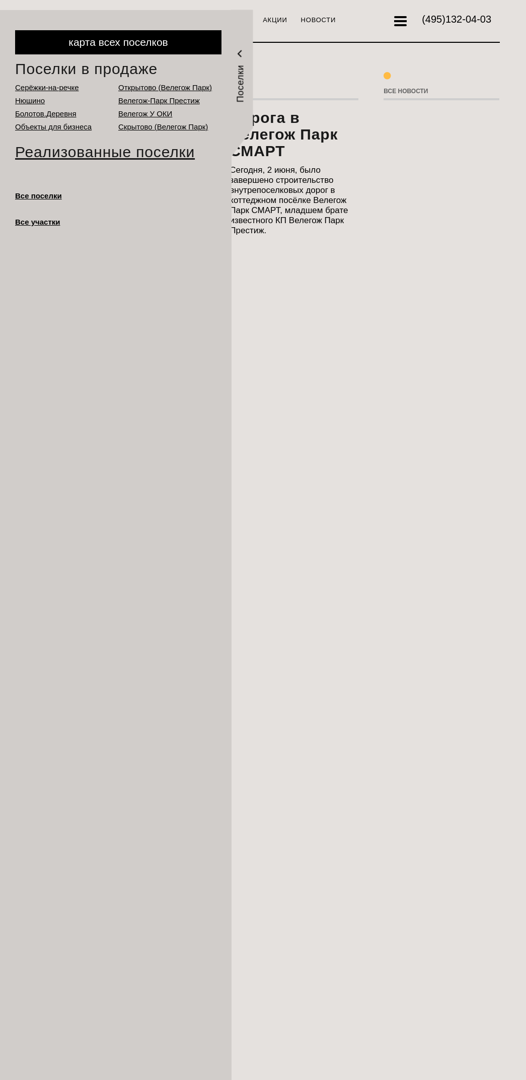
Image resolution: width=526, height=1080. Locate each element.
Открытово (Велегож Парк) (165, 87)
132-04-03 (456, 19)
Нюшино (30, 100)
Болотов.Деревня (46, 113)
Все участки (37, 222)
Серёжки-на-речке (47, 87)
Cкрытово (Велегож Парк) (163, 126)
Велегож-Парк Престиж (159, 100)
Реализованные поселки (105, 152)
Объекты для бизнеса (53, 126)
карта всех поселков (118, 42)
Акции (275, 20)
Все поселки (38, 195)
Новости (318, 20)
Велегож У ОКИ (145, 113)
